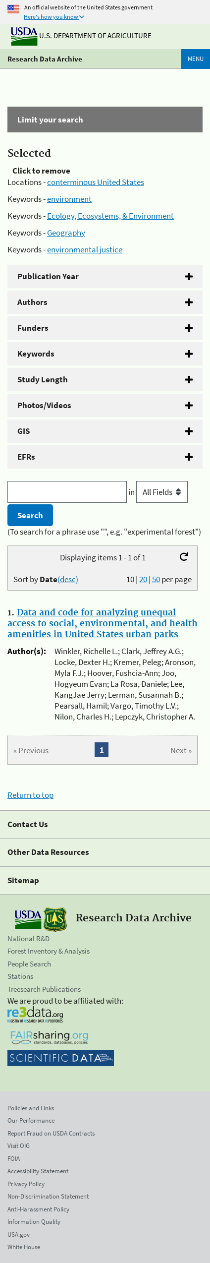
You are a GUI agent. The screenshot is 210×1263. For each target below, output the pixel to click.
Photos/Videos (44, 405)
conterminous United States (95, 182)
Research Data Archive (44, 58)
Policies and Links (30, 1108)
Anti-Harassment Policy (38, 1209)
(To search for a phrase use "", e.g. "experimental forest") (104, 531)
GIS (23, 430)
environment (69, 198)
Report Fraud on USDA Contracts (51, 1133)
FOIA (13, 1158)
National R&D (28, 938)
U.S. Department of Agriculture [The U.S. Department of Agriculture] (81, 35)
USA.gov (18, 1234)
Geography (66, 232)
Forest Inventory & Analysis (48, 951)
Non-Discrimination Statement (48, 1196)
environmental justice (84, 249)
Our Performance (30, 1120)
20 (143, 579)
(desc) (67, 579)
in (158, 491)
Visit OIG (18, 1146)
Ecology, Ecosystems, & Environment (110, 215)
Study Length (42, 379)
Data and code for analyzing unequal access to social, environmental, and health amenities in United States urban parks (102, 623)
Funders (33, 327)
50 (156, 579)
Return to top (30, 794)
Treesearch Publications (44, 989)
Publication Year (48, 276)
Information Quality (33, 1221)
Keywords (35, 353)
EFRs (26, 456)
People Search (29, 963)
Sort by (45, 579)
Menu (196, 59)
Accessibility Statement (37, 1171)
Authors (32, 302)
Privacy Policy (26, 1184)
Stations (20, 976)
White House (23, 1247)
